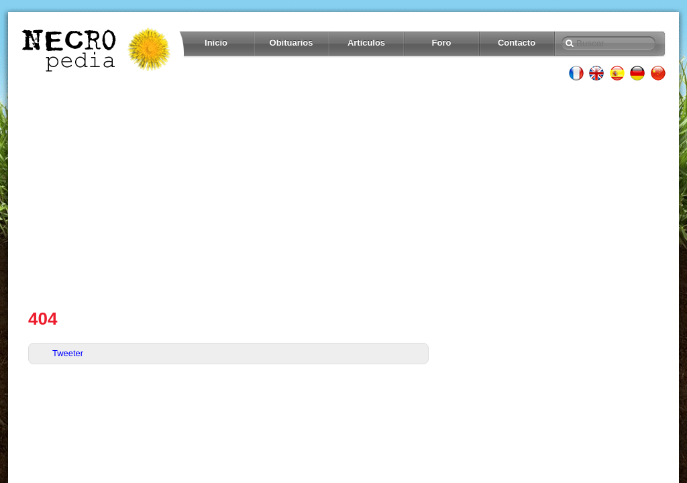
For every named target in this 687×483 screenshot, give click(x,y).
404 (42, 319)
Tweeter (67, 353)
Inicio (216, 43)
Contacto (516, 43)
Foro (442, 43)
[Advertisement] (343, 194)
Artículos (366, 43)
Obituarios (291, 43)
